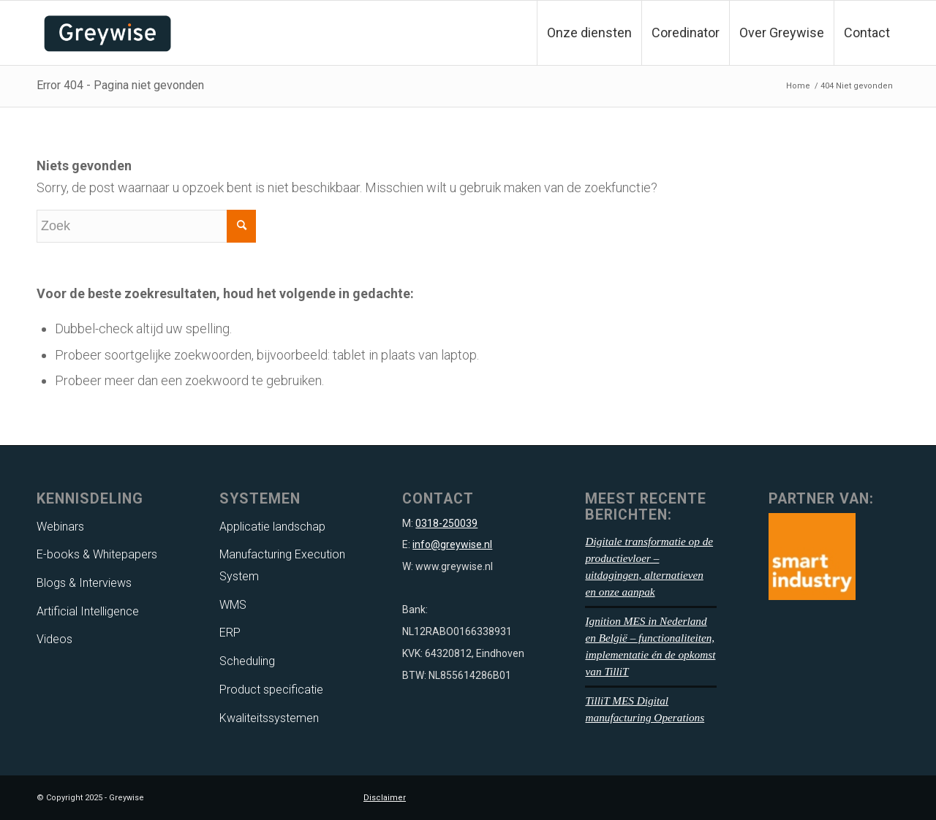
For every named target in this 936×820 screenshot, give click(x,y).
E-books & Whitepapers (97, 554)
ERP (230, 632)
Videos (54, 639)
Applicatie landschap (272, 527)
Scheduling (247, 661)
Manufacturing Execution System (282, 565)
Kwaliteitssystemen (269, 718)
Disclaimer (384, 797)
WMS (232, 605)
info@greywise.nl (452, 544)
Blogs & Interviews (84, 583)
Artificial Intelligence (88, 611)
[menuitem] (589, 33)
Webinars (60, 527)
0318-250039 (446, 523)
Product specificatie (271, 689)
